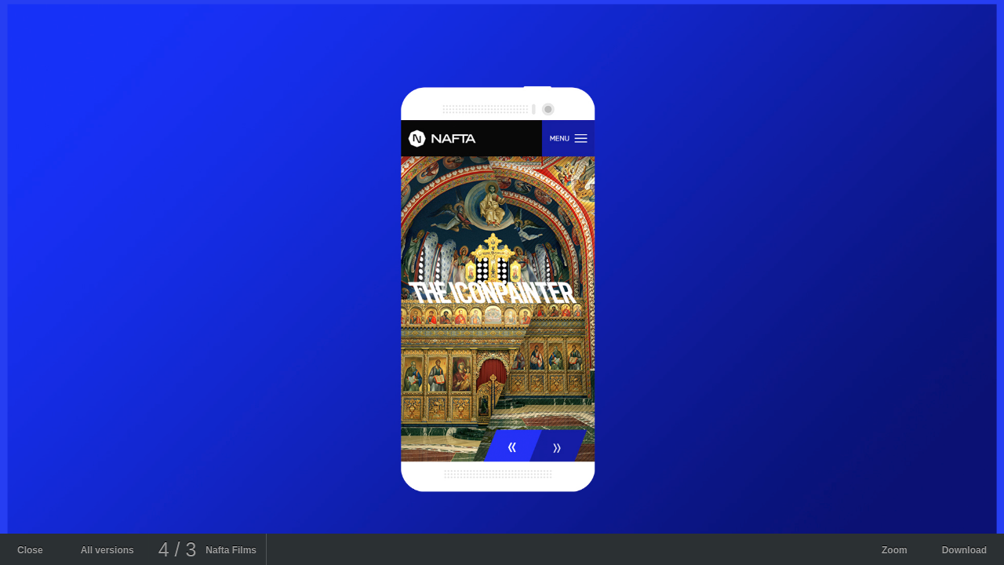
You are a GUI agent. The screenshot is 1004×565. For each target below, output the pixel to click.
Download (964, 550)
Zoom (895, 550)
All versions (107, 550)
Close (30, 550)
